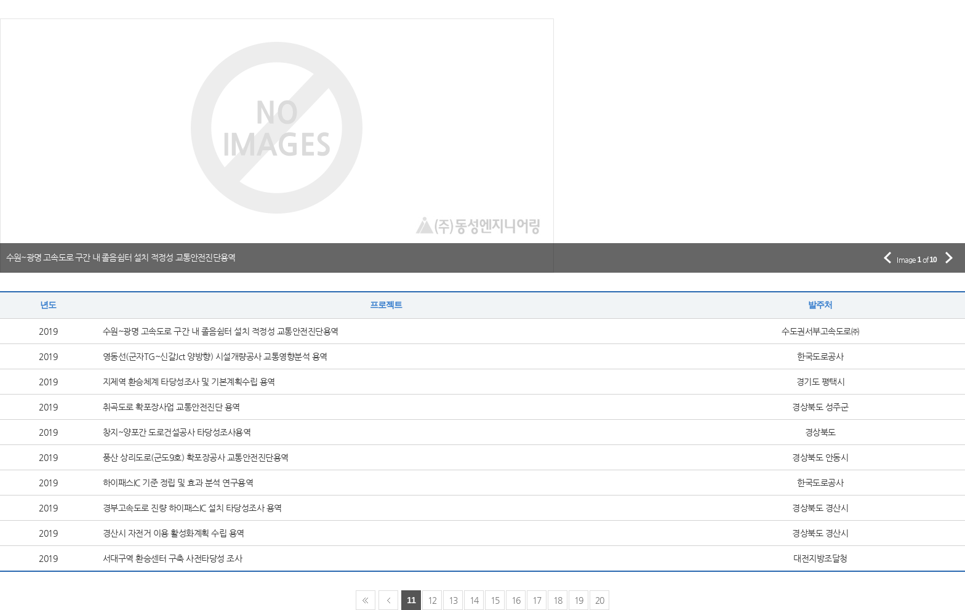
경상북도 (820, 432)
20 (599, 600)
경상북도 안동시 (820, 457)
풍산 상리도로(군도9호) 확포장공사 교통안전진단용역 (196, 457)
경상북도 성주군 (820, 407)
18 (558, 600)
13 (453, 600)
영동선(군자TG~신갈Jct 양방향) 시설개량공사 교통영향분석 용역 (215, 356)
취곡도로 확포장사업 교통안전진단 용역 (171, 407)
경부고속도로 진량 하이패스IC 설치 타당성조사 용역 (192, 508)
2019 (48, 331)
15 (495, 600)
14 (474, 600)
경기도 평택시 (820, 382)
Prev (388, 600)
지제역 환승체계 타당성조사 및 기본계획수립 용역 (189, 382)
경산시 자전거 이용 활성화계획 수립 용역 (173, 533)
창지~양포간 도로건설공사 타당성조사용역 (177, 432)
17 (537, 600)
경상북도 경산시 (820, 508)
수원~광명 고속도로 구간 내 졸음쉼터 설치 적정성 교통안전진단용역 (220, 331)
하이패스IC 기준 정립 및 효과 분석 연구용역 (178, 483)
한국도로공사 (820, 356)
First (365, 600)
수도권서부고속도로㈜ (820, 331)
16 (516, 600)
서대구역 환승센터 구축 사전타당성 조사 (172, 558)
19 (578, 600)
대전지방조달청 (820, 558)
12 (432, 600)
